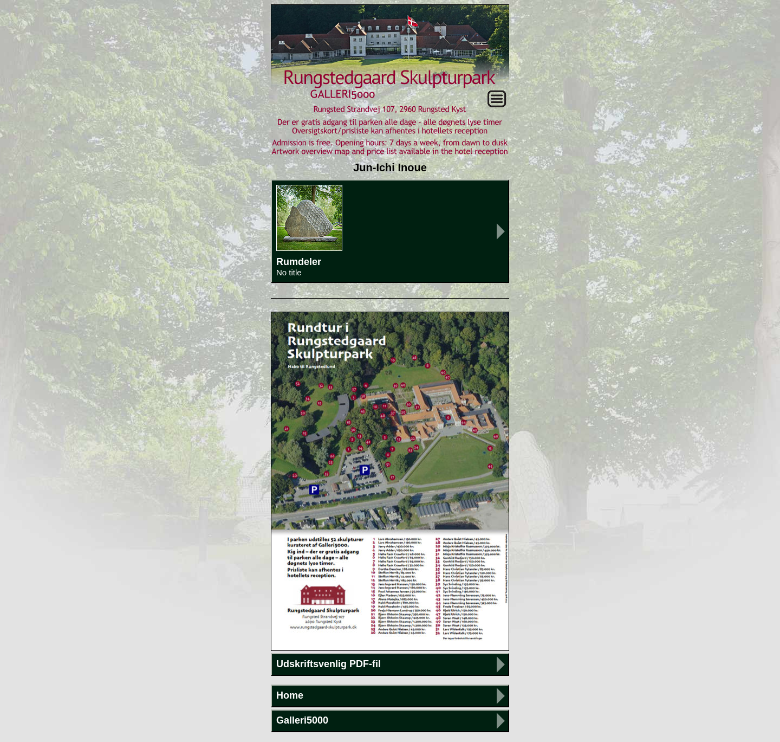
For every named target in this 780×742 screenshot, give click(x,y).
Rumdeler (390, 231)
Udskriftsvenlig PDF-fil (328, 664)
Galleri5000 (302, 720)
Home (289, 695)
